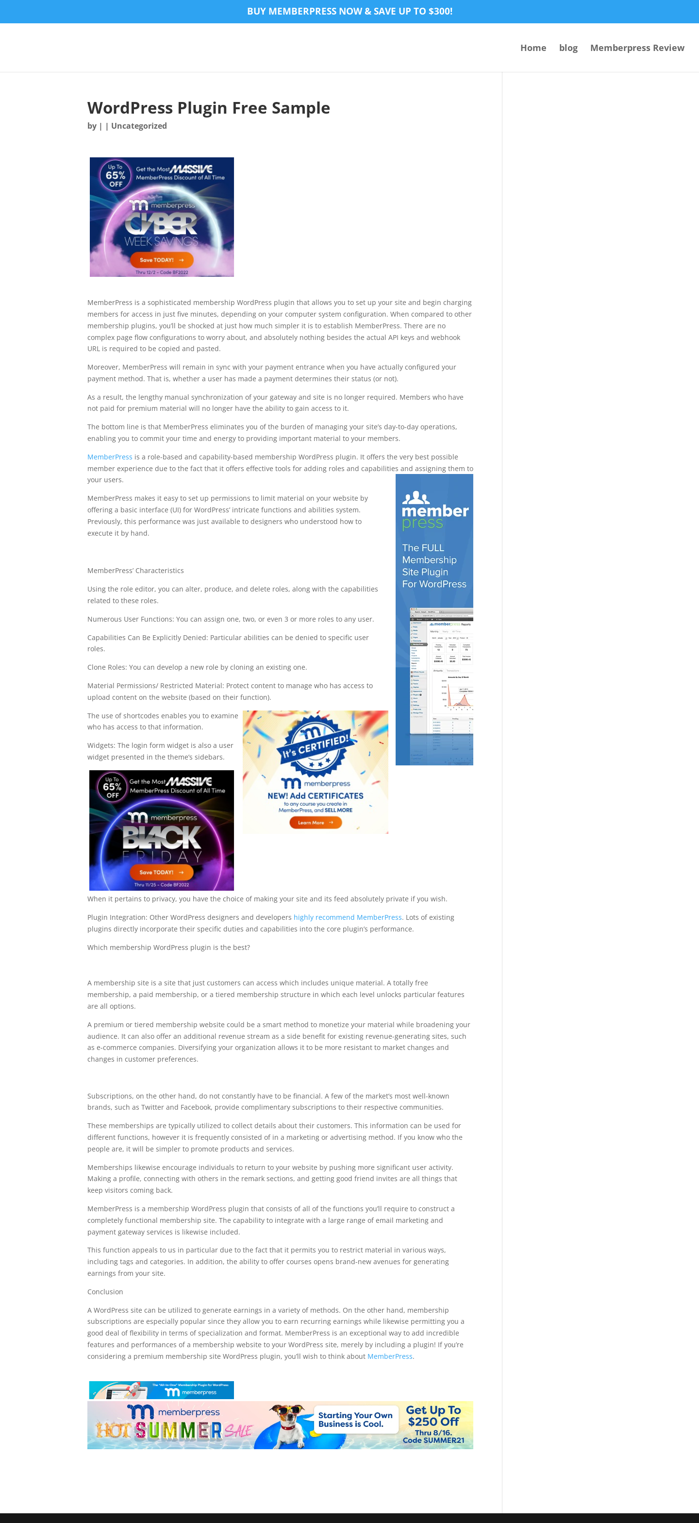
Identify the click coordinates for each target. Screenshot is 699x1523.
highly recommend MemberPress (348, 917)
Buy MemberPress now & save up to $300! (349, 12)
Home (533, 48)
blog (568, 48)
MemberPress (110, 456)
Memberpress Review (637, 48)
